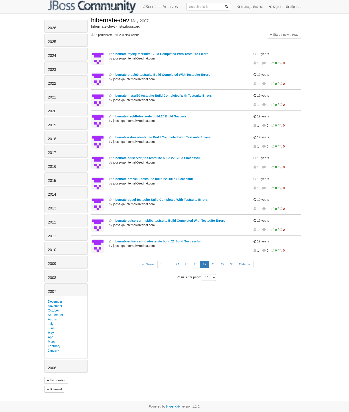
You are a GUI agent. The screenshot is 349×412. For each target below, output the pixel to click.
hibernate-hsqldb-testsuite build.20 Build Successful (149, 116)
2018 (52, 139)
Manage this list (250, 6)
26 (195, 264)
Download (54, 389)
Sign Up (293, 6)
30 (231, 264)
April (51, 337)
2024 (52, 55)
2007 (52, 291)
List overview (56, 380)
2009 (52, 264)
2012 (52, 222)
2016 (52, 166)
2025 (52, 42)
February (54, 346)
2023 (52, 70)
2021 (52, 97)
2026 (52, 28)
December (55, 301)
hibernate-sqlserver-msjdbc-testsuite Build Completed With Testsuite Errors (167, 220)
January (53, 350)
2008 (52, 278)
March (52, 341)
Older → (245, 264)
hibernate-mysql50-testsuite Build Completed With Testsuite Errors (160, 95)
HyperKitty (173, 406)
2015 (52, 180)
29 (223, 264)
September (55, 315)
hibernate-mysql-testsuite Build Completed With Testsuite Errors (158, 54)
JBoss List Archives (113, 6)
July (50, 324)
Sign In (275, 6)
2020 (52, 111)
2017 (52, 153)
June (51, 328)
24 (177, 264)
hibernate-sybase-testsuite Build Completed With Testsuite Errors (159, 137)
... (169, 264)
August (53, 319)
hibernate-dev (111, 20)
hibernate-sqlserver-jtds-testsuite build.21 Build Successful (155, 241)
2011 (52, 236)
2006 (52, 368)
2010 (52, 250)
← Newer (148, 264)
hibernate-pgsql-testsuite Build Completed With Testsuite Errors (158, 199)
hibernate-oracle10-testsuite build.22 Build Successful (151, 179)
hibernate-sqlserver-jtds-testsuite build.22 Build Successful (155, 158)
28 (213, 264)
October (53, 310)
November (55, 306)
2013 (52, 208)
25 (186, 264)
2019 (52, 125)
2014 (52, 194)
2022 (52, 83)
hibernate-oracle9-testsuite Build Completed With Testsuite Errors (159, 74)
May (51, 332)
